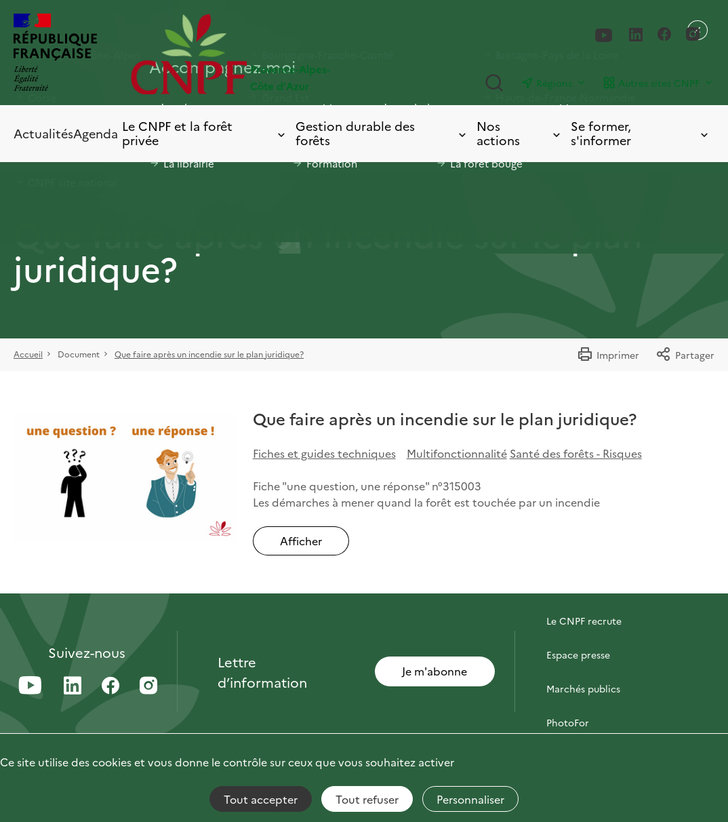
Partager (684, 355)
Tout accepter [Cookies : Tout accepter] (261, 798)
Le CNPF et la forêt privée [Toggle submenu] (204, 133)
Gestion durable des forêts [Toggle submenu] (382, 133)
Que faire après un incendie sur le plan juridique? (209, 353)
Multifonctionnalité (457, 453)
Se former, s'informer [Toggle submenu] (640, 133)
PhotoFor (567, 722)
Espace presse (578, 654)
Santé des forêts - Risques (576, 453)
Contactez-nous (583, 586)
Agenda (95, 133)
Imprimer (608, 355)
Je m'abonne (434, 670)
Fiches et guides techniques (324, 453)
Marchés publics (583, 688)
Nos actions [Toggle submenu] (520, 133)
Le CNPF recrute (584, 620)
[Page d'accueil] (247, 54)
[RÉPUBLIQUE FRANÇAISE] (55, 54)
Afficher (301, 540)
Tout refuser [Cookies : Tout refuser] (367, 798)
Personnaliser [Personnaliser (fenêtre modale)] (470, 798)
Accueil (28, 353)
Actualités (43, 133)
